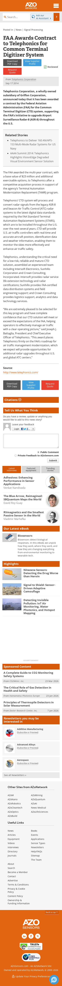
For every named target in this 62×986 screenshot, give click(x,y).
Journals (12, 855)
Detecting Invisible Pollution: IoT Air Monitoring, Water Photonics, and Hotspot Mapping (39, 606)
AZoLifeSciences (39, 811)
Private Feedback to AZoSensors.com (38, 455)
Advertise (13, 880)
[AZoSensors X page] (37, 936)
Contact (12, 876)
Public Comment (49, 452)
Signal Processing (33, 29)
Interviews (13, 847)
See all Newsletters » (15, 775)
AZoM (11, 795)
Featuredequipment (31, 469)
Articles (12, 834)
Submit (53, 460)
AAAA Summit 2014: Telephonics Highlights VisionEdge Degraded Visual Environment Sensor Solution (32, 157)
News (19, 29)
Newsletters (37, 847)
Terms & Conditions (18, 884)
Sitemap (35, 855)
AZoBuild (12, 815)
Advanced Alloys (26, 744)
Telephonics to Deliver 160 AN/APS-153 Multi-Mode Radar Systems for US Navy (33, 144)
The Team (36, 859)
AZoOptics (13, 811)
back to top (52, 912)
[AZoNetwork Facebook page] (31, 936)
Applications (37, 839)
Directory (12, 851)
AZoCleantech (15, 807)
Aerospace (23, 759)
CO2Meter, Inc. (16, 681)
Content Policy (15, 896)
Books (34, 830)
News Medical (38, 807)
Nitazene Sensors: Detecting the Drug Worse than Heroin (40, 573)
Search (11, 868)
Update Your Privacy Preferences (31, 976)
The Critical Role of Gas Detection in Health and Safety (27, 689)
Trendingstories (50, 469)
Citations (12, 400)
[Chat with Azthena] (54, 979)
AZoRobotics (14, 803)
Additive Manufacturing (30, 729)
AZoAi (34, 803)
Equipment (13, 839)
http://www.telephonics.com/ (20, 372)
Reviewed (52, 66)
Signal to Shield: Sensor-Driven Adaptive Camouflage (39, 588)
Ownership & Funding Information (19, 902)
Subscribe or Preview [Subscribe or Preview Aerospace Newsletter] (28, 763)
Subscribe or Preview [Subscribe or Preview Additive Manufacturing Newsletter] (28, 732)
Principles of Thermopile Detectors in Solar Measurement (29, 703)
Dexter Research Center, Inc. (23, 710)
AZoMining (37, 795)
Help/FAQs (36, 851)
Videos (11, 843)
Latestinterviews (12, 469)
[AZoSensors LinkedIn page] (24, 936)
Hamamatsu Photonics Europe (24, 695)
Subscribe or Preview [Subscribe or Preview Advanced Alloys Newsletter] (28, 747)
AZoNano (12, 799)
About (11, 863)
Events (34, 834)
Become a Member (18, 872)
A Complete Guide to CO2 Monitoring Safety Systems (28, 674)
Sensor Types (38, 843)
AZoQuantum (38, 799)
